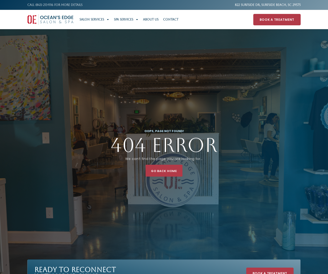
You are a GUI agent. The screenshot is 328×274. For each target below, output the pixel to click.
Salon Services (94, 19)
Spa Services (126, 19)
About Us (151, 19)
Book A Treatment (277, 19)
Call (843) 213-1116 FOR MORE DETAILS (54, 5)
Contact (170, 19)
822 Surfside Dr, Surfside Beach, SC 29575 (268, 5)
